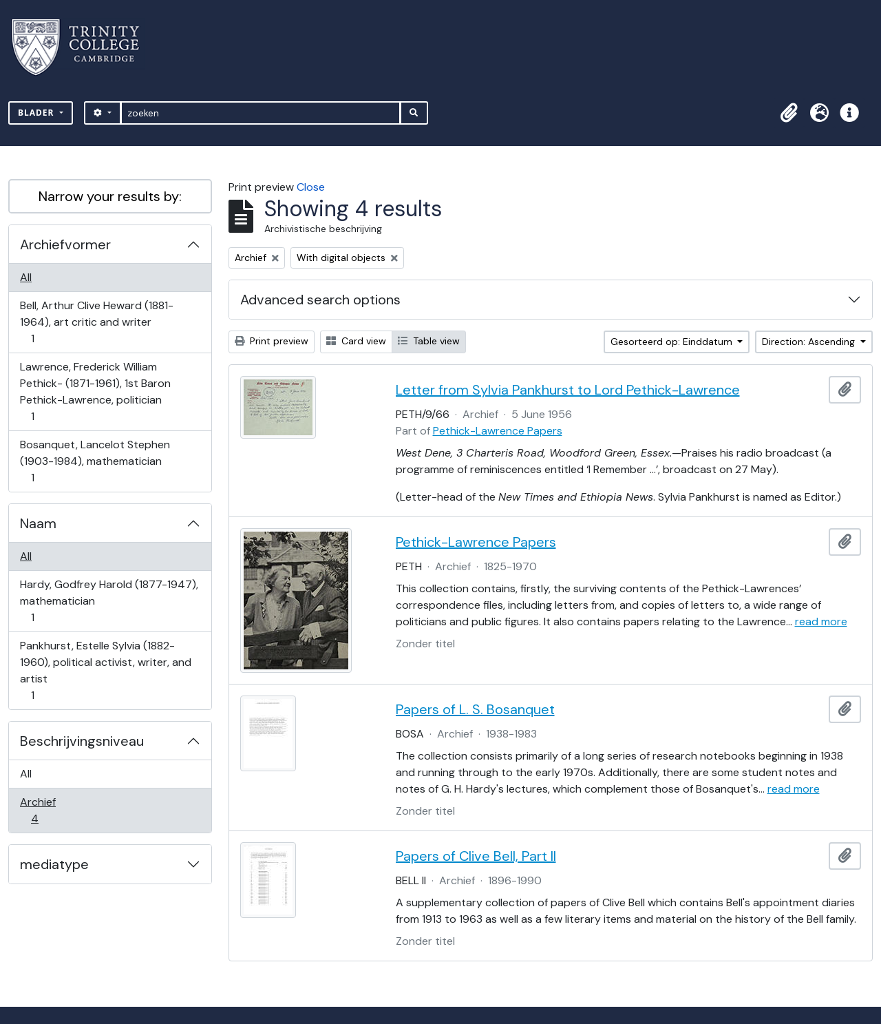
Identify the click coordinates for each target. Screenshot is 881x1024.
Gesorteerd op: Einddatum (673, 341)
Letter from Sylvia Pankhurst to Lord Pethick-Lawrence (568, 390)
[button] (789, 113)
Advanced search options (320, 300)
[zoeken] (260, 113)
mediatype (54, 864)
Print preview (271, 341)
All (26, 277)
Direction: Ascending (810, 341)
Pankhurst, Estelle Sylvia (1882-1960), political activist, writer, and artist (105, 670)
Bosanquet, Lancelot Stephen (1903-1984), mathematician (94, 461)
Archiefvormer (65, 244)
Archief (44, 810)
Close (311, 187)
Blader (37, 112)
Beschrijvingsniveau (82, 741)
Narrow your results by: (110, 196)
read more (821, 621)
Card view (356, 341)
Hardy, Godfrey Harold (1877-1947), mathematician (108, 601)
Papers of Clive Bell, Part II (476, 856)
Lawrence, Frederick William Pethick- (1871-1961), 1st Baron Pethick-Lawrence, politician (95, 391)
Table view (429, 341)
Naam (38, 523)
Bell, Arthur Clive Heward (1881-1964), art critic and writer (96, 322)
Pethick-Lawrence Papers (497, 431)
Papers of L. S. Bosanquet (475, 709)
